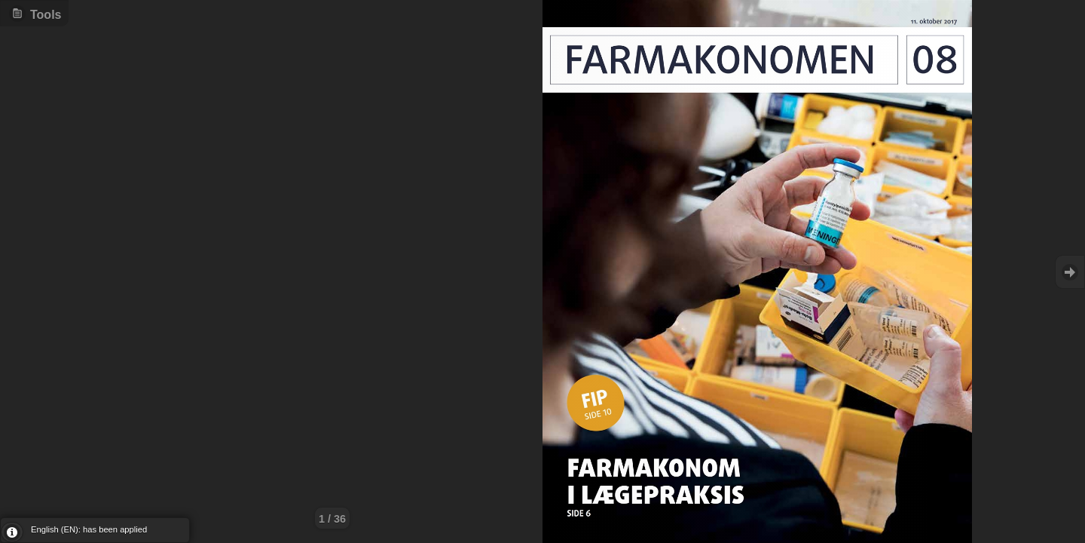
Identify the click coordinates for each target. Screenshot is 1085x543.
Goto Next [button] (1070, 272)
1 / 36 (332, 519)
